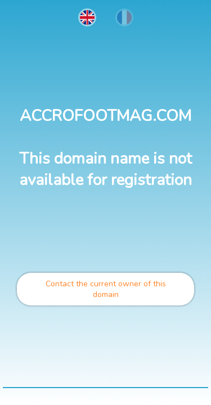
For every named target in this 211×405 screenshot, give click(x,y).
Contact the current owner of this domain (106, 289)
